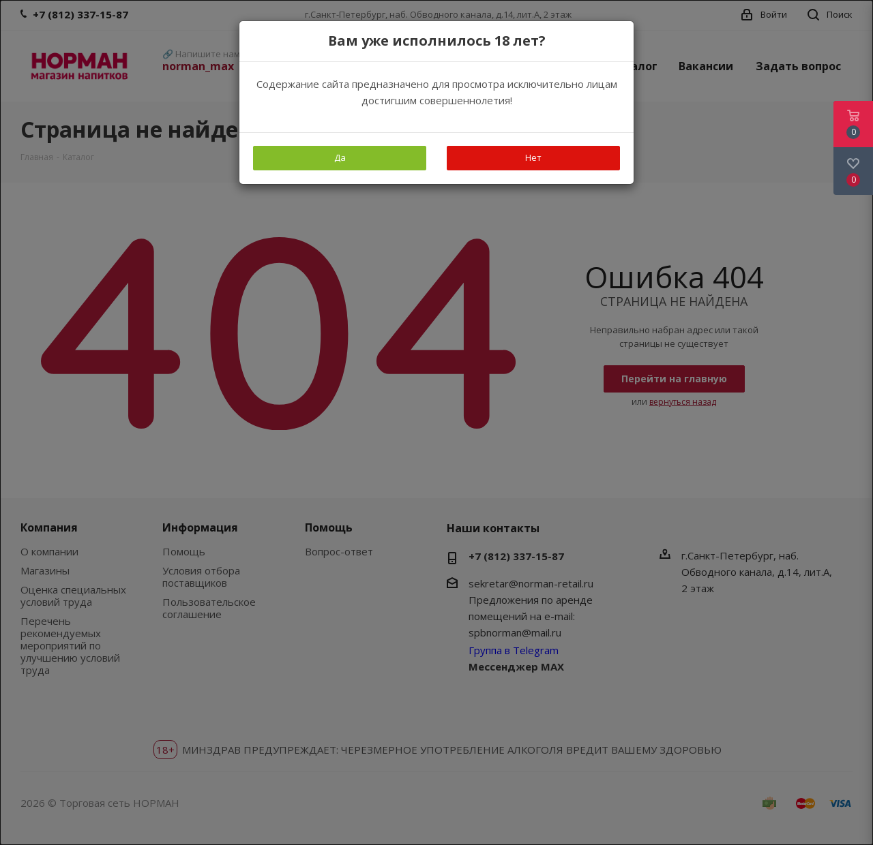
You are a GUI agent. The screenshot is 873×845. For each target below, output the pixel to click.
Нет (533, 157)
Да (340, 157)
